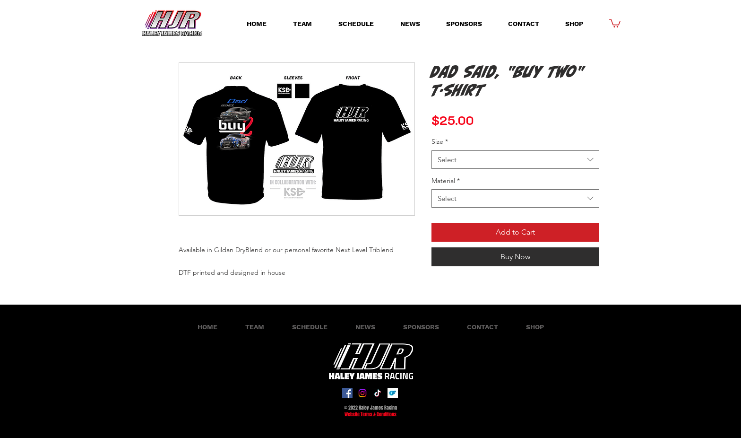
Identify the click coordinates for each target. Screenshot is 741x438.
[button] (614, 22)
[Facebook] (347, 393)
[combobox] (515, 159)
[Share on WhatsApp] (455, 281)
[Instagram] (362, 393)
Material (445, 180)
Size (439, 141)
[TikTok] (377, 393)
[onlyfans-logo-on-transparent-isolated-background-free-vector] (393, 393)
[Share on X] (473, 281)
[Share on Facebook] (437, 281)
